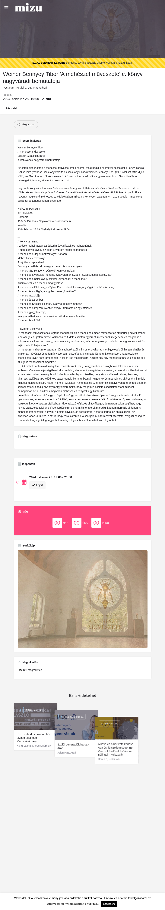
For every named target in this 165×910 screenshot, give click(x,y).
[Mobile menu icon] (6, 7)
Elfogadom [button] (109, 903)
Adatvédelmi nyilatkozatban (65, 903)
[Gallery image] (83, 599)
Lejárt (37, 485)
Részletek (12, 108)
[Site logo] (29, 7)
